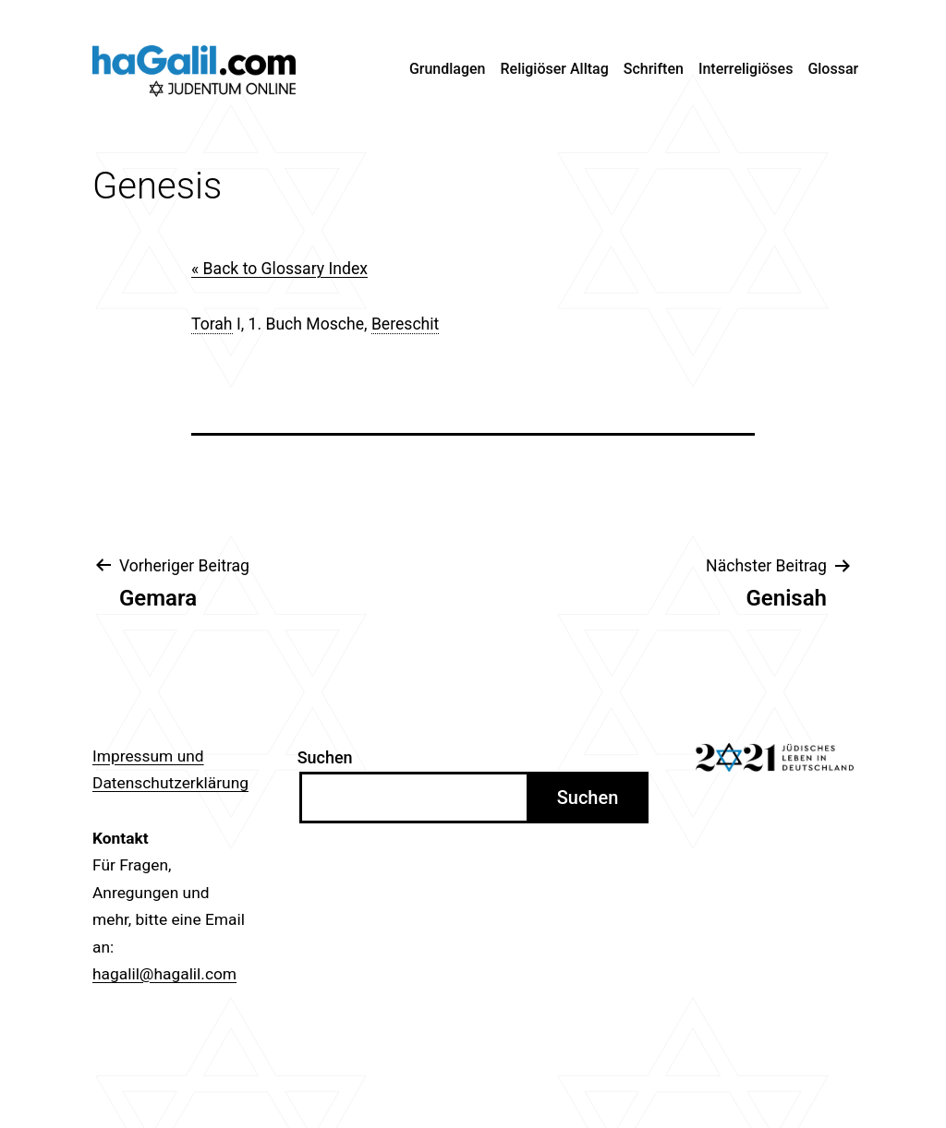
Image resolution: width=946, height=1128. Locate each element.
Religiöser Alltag (555, 69)
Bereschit (405, 324)
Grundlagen (447, 69)
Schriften (654, 69)
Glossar (832, 69)
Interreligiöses (746, 69)
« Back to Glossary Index (279, 268)
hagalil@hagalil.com (164, 974)
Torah (212, 324)
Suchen (325, 757)
